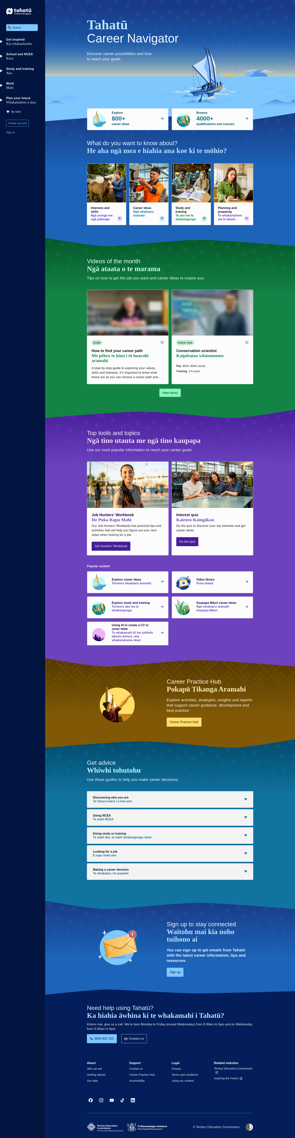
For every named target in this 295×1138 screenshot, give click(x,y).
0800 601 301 (102, 1038)
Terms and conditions (185, 1074)
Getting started (96, 1074)
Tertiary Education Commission (233, 1070)
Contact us (134, 1038)
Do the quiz (187, 541)
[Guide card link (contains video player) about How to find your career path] (127, 337)
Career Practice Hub (184, 722)
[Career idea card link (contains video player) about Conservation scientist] (212, 337)
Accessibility (137, 1080)
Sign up (175, 972)
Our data (92, 1080)
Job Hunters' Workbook (111, 546)
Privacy (176, 1068)
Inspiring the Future (228, 1078)
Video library (170, 392)
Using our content (183, 1080)
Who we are (94, 1068)
